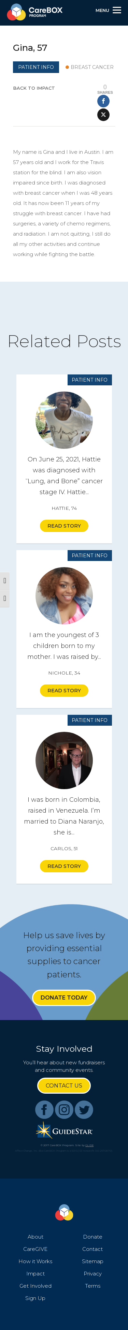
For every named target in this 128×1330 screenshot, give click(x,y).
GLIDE (89, 1145)
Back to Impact (34, 88)
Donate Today (64, 997)
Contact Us (64, 1085)
